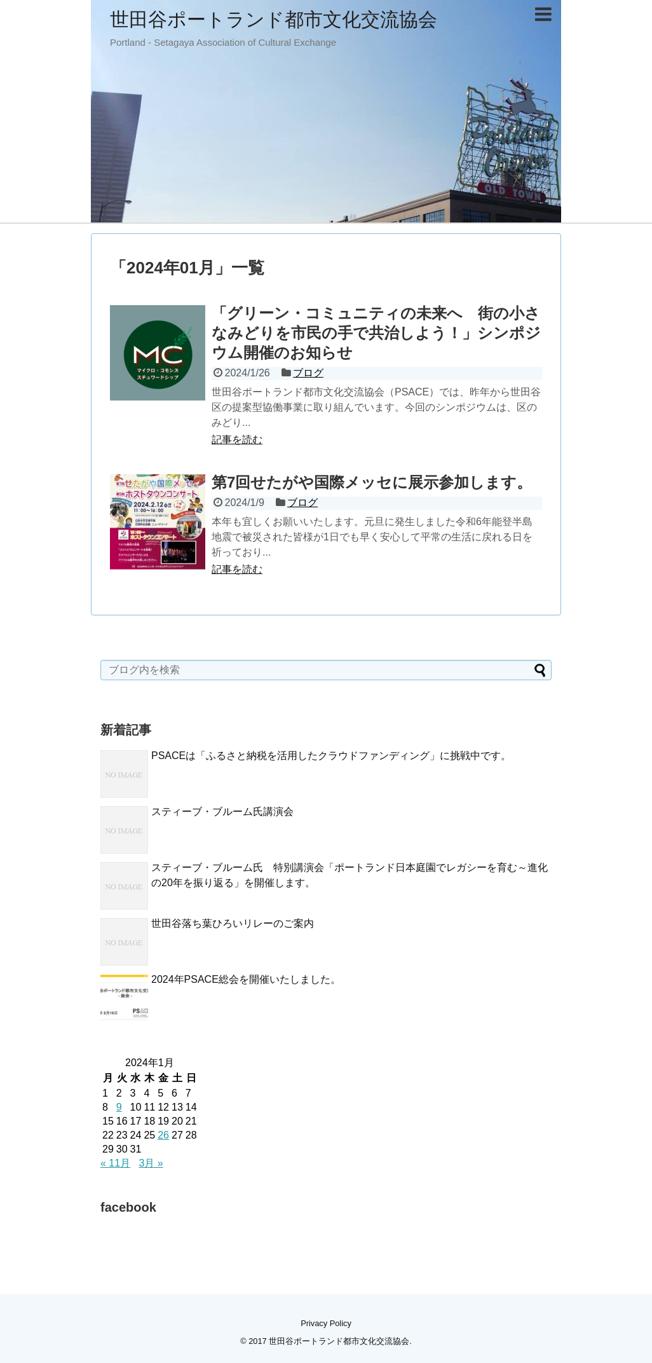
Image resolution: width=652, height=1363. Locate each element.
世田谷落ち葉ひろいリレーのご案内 (232, 923)
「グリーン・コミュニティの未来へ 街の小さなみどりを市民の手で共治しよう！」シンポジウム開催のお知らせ (376, 333)
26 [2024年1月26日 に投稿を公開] (163, 1135)
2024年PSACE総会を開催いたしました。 (246, 979)
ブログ (308, 372)
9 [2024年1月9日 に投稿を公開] (119, 1107)
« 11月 (115, 1163)
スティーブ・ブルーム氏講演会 (222, 811)
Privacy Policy (326, 1323)
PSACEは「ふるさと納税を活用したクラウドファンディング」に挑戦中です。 (331, 755)
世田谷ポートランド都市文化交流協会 (273, 19)
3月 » (151, 1163)
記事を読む (237, 439)
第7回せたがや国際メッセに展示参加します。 (372, 482)
